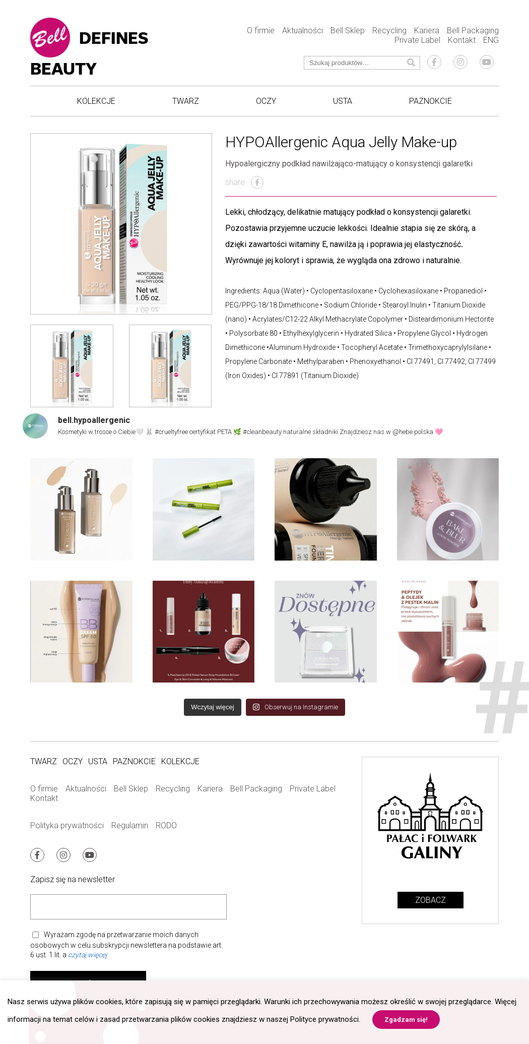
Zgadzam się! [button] (406, 1019)
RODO (166, 825)
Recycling (389, 30)
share (244, 182)
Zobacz (430, 900)
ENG (491, 40)
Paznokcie (430, 101)
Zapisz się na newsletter (72, 879)
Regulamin (129, 825)
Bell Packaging (473, 30)
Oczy (266, 101)
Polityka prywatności (67, 825)
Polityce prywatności (324, 1019)
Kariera (426, 30)
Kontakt (462, 40)
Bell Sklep (347, 30)
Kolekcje (96, 101)
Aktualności (302, 30)
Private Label (417, 40)
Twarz (185, 101)
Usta (342, 101)
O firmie (261, 30)
